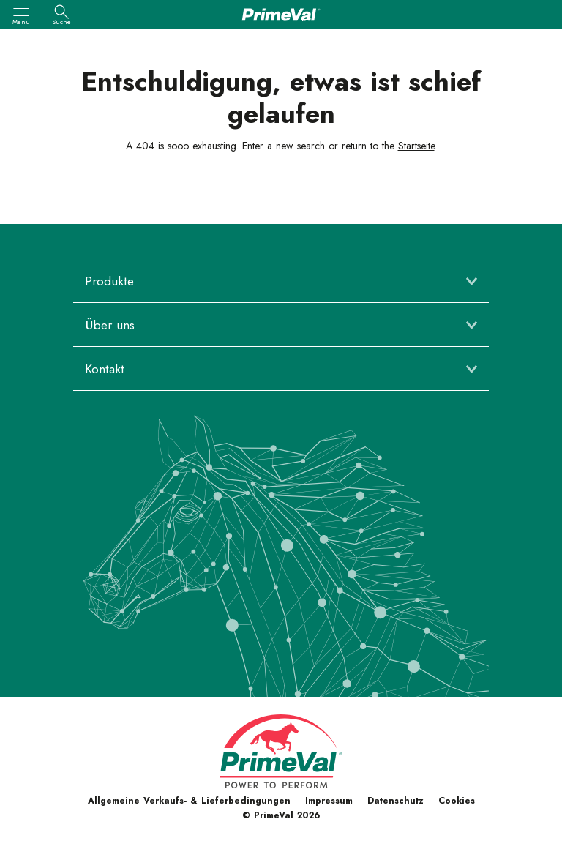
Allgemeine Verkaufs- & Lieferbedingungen (189, 800)
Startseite (416, 145)
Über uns (110, 324)
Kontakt (104, 368)
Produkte (109, 281)
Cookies (456, 800)
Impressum (329, 800)
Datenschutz (395, 800)
